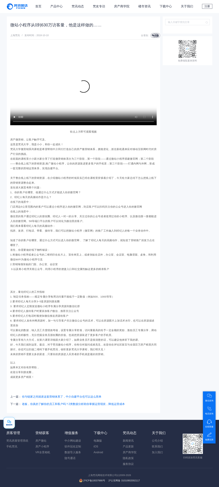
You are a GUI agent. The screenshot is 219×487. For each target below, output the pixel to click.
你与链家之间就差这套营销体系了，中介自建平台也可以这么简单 (61, 396)
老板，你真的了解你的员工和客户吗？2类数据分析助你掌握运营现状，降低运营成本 (73, 404)
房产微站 (40, 440)
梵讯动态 (78, 6)
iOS (96, 446)
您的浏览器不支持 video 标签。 (83, 88)
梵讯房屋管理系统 (17, 440)
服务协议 (128, 464)
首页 (38, 6)
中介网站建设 (73, 440)
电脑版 (98, 440)
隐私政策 (128, 458)
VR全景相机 (42, 452)
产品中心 (56, 6)
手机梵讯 (11, 446)
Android (98, 452)
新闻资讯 (128, 440)
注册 (207, 6)
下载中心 (166, 6)
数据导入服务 (73, 452)
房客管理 (13, 433)
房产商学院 (121, 6)
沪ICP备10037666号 (94, 480)
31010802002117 (124, 480)
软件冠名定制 (73, 446)
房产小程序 (42, 446)
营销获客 (42, 433)
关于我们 (187, 6)
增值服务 (71, 433)
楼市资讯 (144, 6)
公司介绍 (157, 440)
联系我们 (157, 446)
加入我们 (157, 452)
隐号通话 (70, 458)
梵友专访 (99, 6)
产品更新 (128, 446)
